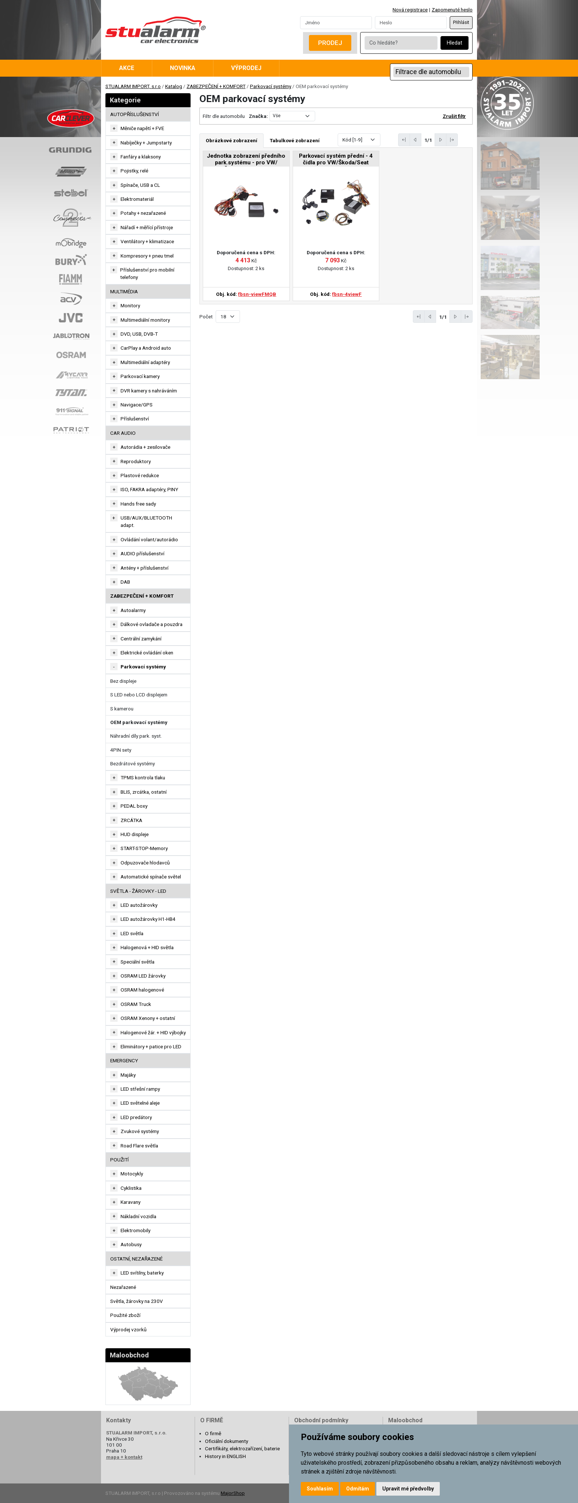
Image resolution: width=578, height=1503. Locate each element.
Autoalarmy (133, 610)
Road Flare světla (139, 1146)
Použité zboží (125, 1315)
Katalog (173, 86)
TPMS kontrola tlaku (143, 777)
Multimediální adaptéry (145, 362)
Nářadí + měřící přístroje (147, 227)
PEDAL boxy (134, 806)
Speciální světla (137, 962)
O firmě (213, 1433)
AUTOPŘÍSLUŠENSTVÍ (134, 114)
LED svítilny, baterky (142, 1273)
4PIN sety (120, 750)
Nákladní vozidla (138, 1216)
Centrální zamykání (141, 639)
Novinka (182, 67)
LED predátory (136, 1117)
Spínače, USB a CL (140, 185)
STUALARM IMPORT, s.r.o (133, 86)
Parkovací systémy (270, 86)
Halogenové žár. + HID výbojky (153, 1032)
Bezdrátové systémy (132, 763)
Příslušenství (135, 419)
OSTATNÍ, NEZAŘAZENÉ (136, 1259)
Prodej (330, 42)
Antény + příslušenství (144, 568)
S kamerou (121, 709)
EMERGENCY (124, 1060)
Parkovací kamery (140, 376)
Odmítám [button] (357, 1489)
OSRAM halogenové (142, 990)
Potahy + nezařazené (143, 213)
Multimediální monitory (145, 320)
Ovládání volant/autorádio (149, 539)
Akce (126, 67)
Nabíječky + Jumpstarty (146, 143)
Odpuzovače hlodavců (145, 863)
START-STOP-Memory (144, 848)
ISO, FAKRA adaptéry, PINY (149, 489)
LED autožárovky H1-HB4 (148, 919)
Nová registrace (410, 10)
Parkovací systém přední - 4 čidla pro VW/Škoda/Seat (336, 159)
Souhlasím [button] (320, 1489)
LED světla (132, 933)
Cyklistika (131, 1188)
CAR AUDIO (123, 433)
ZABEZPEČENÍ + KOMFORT (216, 86)
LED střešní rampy (140, 1089)
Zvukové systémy (140, 1131)
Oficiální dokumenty (226, 1441)
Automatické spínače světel (151, 877)
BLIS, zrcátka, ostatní (144, 792)
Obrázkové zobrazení (231, 140)
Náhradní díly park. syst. (136, 736)
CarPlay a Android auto (146, 348)
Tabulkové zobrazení (295, 140)
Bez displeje (123, 681)
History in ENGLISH (225, 1456)
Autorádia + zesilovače (145, 447)
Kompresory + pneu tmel (147, 256)
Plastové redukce (140, 475)
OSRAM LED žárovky (143, 976)
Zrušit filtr (454, 116)
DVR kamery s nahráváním (149, 391)
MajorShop (233, 1493)
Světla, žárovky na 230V (136, 1301)
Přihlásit (461, 22)
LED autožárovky (139, 905)
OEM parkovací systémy (138, 722)
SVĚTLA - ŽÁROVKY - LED (138, 891)
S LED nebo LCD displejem (138, 695)
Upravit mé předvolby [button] (408, 1489)
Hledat (454, 43)
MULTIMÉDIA (124, 291)
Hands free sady (138, 504)
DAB (125, 582)
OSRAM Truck (136, 1004)
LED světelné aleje (140, 1103)
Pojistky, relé (134, 171)
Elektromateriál (137, 199)
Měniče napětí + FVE (142, 128)
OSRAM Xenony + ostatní (148, 1018)
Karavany (130, 1202)
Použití (119, 1160)
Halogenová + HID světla (147, 947)
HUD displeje (135, 834)
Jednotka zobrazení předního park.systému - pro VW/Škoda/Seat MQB (246, 160)
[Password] (411, 22)
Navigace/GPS (137, 405)
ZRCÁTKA (131, 820)
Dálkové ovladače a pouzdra (151, 624)
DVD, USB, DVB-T (139, 334)
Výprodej (246, 67)
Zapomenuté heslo (452, 10)
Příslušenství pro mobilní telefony (147, 273)
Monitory (130, 305)
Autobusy (131, 1244)
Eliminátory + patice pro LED (151, 1046)
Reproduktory (136, 461)
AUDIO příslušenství (142, 553)
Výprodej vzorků (128, 1329)
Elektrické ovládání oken (147, 653)
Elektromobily (135, 1230)
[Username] (336, 22)
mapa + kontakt (124, 1457)
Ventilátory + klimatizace (147, 241)
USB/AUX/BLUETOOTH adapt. (146, 521)
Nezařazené (123, 1287)
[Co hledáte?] (401, 43)
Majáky (128, 1075)
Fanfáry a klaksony (141, 157)
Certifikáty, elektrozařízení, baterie (242, 1448)
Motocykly (132, 1174)
